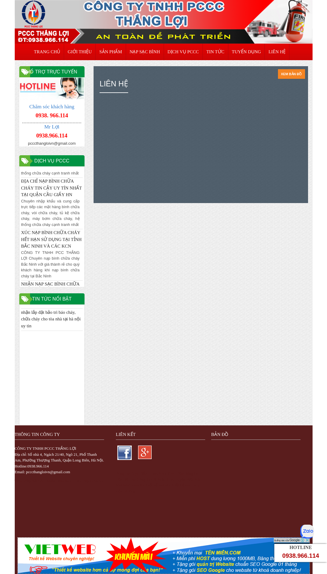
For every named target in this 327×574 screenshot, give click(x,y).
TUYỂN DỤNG (246, 51)
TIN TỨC (215, 51)
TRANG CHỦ (47, 51)
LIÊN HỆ (276, 51)
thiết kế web (182, 485)
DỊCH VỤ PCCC (183, 51)
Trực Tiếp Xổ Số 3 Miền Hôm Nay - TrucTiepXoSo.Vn (59, 481)
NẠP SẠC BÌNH (145, 51)
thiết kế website (158, 485)
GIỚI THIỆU (80, 51)
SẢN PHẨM (110, 51)
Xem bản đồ (291, 74)
